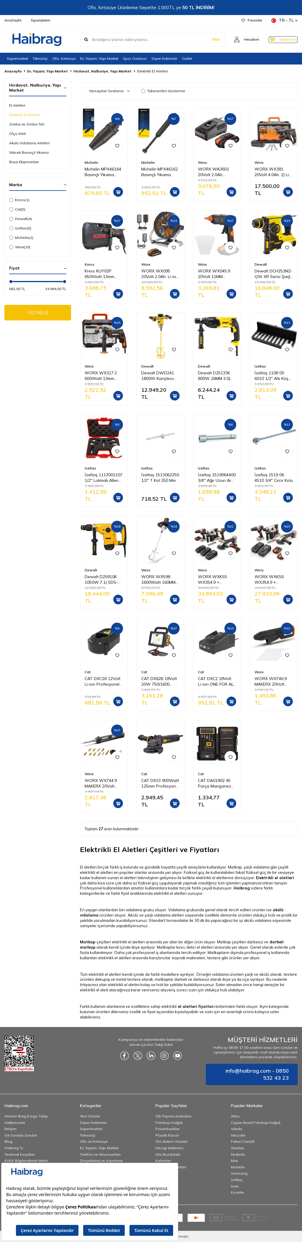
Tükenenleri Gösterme (163, 91)
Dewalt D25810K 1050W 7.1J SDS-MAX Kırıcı (101, 579)
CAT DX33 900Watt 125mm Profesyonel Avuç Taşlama (160, 783)
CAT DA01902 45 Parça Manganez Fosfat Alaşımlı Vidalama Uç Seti (214, 783)
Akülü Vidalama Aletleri (29, 143)
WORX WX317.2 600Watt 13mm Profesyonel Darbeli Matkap (103, 375)
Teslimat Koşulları (19, 1154)
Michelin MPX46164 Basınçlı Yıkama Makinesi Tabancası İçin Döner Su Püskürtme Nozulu (103, 172)
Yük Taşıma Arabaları (173, 1116)
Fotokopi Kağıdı (169, 1122)
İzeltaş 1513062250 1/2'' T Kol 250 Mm (160, 477)
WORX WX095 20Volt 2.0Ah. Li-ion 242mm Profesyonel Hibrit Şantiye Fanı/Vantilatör (160, 274)
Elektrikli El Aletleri (24, 115)
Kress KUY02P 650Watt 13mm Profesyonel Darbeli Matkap (103, 274)
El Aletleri (17, 105)
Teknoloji (40, 58)
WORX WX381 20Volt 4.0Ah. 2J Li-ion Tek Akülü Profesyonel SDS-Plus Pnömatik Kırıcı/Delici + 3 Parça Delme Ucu (272, 172)
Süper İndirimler (164, 58)
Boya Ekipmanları (24, 162)
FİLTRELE (37, 313)
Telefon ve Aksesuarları (100, 1154)
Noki (235, 1186)
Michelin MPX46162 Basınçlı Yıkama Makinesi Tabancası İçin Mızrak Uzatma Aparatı (160, 172)
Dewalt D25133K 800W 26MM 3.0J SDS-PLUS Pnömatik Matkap (215, 375)
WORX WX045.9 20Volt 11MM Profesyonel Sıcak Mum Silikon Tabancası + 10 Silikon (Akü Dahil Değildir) (215, 274)
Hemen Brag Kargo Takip (26, 1116)
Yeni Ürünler (90, 1116)
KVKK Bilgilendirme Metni (26, 1160)
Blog (8, 1141)
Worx (19, 247)
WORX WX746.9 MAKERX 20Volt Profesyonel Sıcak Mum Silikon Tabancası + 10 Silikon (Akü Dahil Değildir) (272, 681)
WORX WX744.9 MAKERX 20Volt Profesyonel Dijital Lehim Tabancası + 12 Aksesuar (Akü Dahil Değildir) (103, 783)
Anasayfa (13, 71)
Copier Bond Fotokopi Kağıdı (255, 1122)
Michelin (21, 237)
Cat (17, 209)
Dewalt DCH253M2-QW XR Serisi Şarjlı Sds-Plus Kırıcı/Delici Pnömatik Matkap (274, 274)
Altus (235, 1116)
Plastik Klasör (167, 1135)
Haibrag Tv (13, 1148)
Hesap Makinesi (169, 1148)
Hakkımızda (14, 1122)
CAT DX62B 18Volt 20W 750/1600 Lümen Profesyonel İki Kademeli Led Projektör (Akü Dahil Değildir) (159, 681)
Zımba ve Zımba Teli (26, 124)
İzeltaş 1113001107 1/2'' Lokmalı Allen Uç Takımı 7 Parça (103, 477)
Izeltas (20, 228)
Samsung (239, 1173)
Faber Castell (242, 1141)
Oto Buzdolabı (167, 1154)
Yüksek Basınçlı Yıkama (29, 152)
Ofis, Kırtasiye (64, 58)
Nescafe (238, 1135)
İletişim (10, 1129)
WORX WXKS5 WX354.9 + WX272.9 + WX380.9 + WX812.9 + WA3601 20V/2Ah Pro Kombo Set (215, 579)
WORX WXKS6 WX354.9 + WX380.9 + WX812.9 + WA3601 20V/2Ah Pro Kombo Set (272, 579)
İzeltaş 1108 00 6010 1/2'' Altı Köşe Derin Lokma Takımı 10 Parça (273, 375)
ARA (205, 39)
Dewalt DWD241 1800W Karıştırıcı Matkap (157, 375)
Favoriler (252, 20)
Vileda (236, 1129)
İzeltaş (236, 1179)
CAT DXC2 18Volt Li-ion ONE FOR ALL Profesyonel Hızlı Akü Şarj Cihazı (217, 681)
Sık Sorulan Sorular (20, 1135)
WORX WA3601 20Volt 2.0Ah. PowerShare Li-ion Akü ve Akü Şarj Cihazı (216, 172)
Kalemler (163, 1160)
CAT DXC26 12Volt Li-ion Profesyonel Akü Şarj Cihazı (102, 681)
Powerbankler (167, 1129)
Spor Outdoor (135, 58)
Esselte (237, 1192)
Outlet (187, 58)
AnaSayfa (13, 20)
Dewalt (20, 218)
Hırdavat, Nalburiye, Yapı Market (102, 71)
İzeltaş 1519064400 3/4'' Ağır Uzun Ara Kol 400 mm (217, 477)
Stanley (237, 1148)
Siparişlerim (40, 20)
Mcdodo (238, 1154)
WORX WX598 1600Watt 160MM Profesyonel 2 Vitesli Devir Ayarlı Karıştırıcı (158, 579)
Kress (19, 200)
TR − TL (284, 20)
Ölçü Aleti (17, 133)
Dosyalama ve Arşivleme (101, 1160)
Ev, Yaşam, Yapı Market (99, 58)
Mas (234, 1160)
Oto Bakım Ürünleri (171, 1141)
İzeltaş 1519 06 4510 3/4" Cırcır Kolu (274, 477)
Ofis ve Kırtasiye (94, 1141)
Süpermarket (17, 58)
